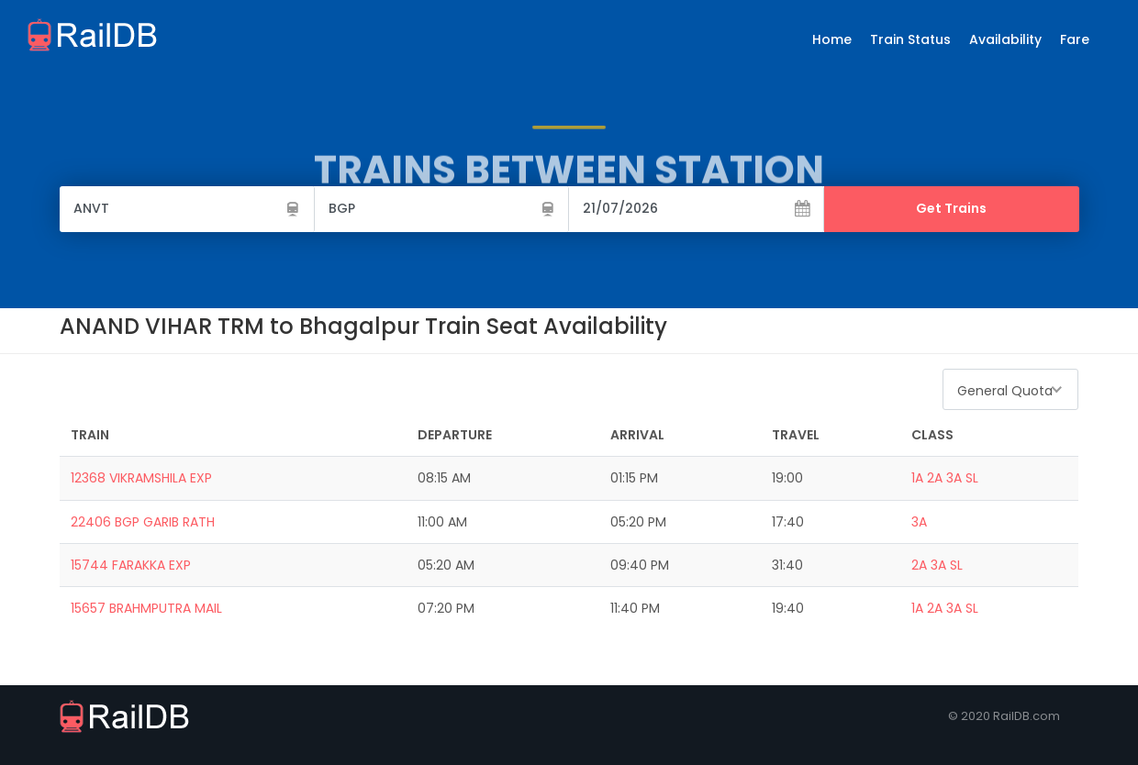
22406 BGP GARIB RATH (143, 522)
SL (971, 478)
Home (832, 39)
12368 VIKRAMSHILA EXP (141, 478)
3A (954, 478)
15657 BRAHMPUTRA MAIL (146, 608)
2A (935, 478)
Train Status (910, 39)
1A (917, 478)
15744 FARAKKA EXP (131, 565)
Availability (1005, 39)
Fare (1074, 39)
